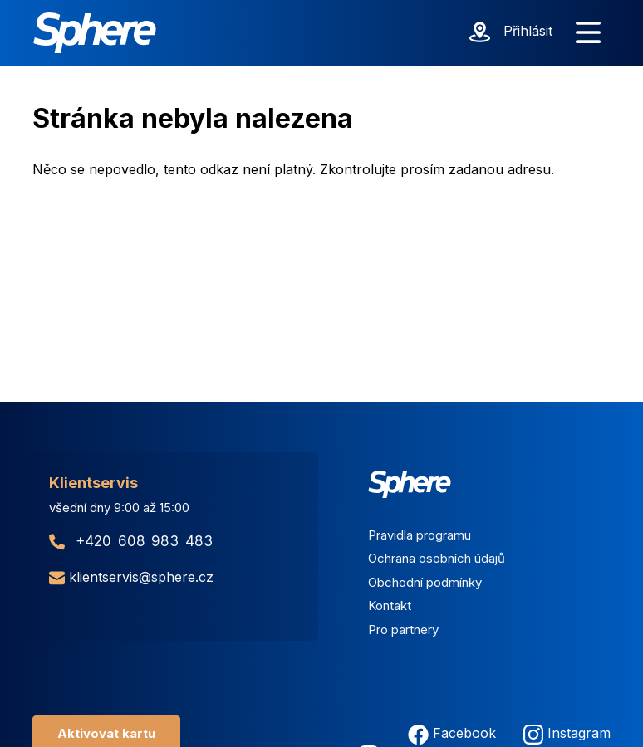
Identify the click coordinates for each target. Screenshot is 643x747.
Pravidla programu (419, 535)
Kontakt (389, 605)
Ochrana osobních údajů (436, 558)
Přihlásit (527, 30)
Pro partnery (403, 629)
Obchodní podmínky (425, 582)
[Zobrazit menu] (588, 33)
